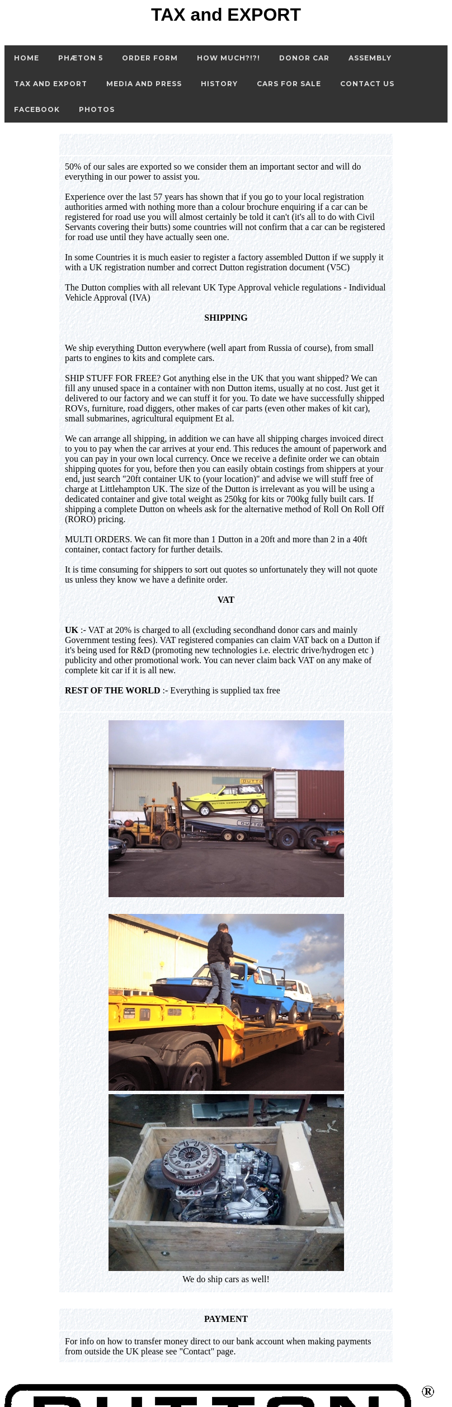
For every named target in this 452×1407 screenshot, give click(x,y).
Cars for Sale (289, 83)
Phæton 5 (80, 58)
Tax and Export (50, 83)
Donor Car (304, 58)
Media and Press (144, 83)
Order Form (150, 58)
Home (26, 58)
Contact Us (367, 83)
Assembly (370, 58)
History (219, 83)
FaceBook (37, 109)
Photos (97, 109)
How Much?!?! (228, 58)
